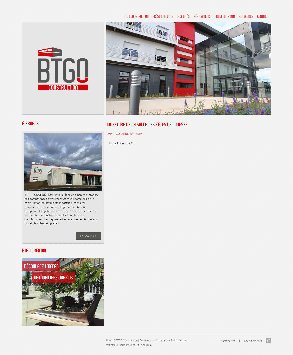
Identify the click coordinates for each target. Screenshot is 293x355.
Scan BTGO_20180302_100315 (125, 134)
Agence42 (147, 345)
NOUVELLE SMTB (225, 17)
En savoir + (88, 236)
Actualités (246, 17)
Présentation (162, 17)
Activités (184, 17)
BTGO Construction (136, 17)
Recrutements (253, 341)
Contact (262, 17)
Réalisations (202, 17)
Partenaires (228, 341)
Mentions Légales (129, 345)
